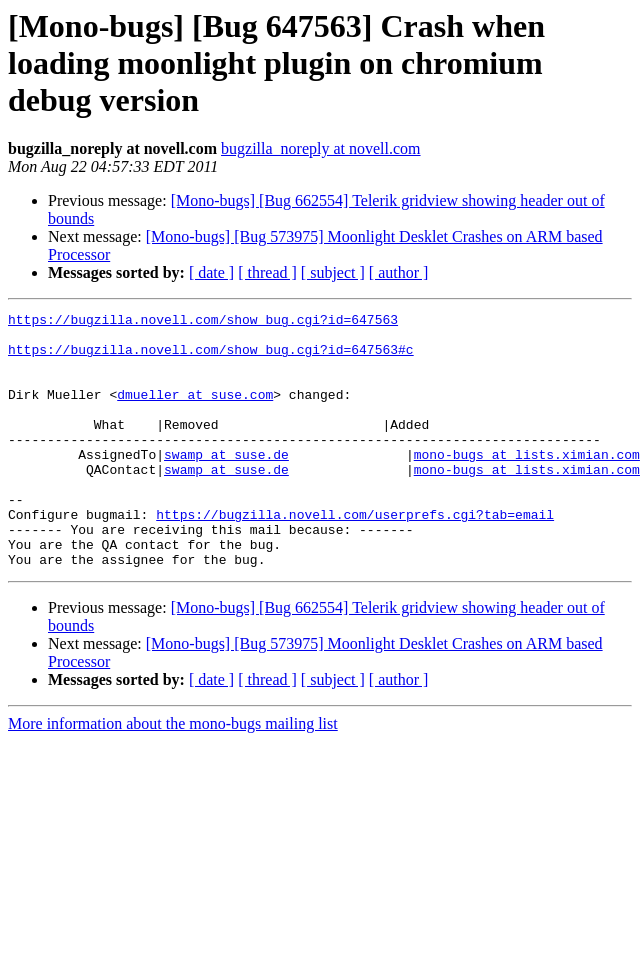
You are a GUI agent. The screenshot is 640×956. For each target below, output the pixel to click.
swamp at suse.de (226, 484)
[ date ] (211, 272)
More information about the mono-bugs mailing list (173, 774)
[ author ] (399, 272)
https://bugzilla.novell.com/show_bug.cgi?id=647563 (203, 322)
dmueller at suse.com (195, 412)
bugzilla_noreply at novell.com (321, 148)
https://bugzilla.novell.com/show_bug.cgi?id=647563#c (211, 358)
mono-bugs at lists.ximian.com (527, 484)
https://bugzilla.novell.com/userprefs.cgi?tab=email (355, 556)
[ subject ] (333, 272)
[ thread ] (267, 272)
